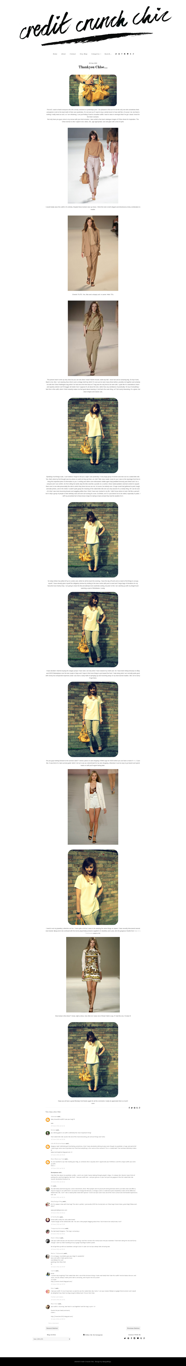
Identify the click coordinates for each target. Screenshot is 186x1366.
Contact (73, 54)
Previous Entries (133, 1328)
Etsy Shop (83, 54)
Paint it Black (55, 1238)
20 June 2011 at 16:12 (58, 1182)
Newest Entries (52, 1328)
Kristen (53, 1130)
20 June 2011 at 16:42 (58, 1213)
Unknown (54, 1116)
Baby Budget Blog (56, 1201)
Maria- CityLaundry (57, 1253)
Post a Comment (54, 1323)
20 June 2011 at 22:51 (58, 1299)
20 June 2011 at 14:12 (58, 1126)
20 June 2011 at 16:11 (58, 1168)
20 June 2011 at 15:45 (58, 1155)
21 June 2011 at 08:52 (58, 1319)
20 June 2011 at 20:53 (58, 1284)
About (63, 54)
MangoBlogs (106, 1361)
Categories (96, 54)
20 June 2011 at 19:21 (58, 1249)
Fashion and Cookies (57, 1297)
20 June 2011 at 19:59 (58, 1267)
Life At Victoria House (58, 1143)
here (134, 761)
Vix (52, 1186)
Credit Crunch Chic (87, 1361)
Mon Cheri (54, 1304)
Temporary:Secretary (58, 1228)
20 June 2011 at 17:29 (58, 1224)
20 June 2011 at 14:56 (58, 1139)
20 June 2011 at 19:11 (58, 1234)
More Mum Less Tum (57, 1159)
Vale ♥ (53, 1288)
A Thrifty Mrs (55, 1217)
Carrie (53, 1271)
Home (55, 54)
